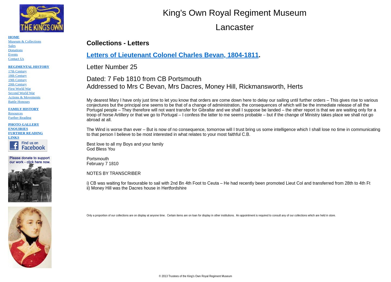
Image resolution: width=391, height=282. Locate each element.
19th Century (17, 80)
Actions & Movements (24, 97)
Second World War (21, 93)
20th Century (17, 84)
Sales (11, 46)
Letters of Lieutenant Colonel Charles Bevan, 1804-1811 (173, 55)
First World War (19, 88)
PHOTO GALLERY (23, 124)
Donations (15, 50)
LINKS (13, 137)
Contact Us (16, 59)
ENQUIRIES (18, 129)
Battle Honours (19, 102)
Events (13, 54)
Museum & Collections (24, 41)
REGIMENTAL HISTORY (28, 67)
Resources (15, 113)
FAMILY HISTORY (23, 109)
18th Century (17, 75)
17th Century (17, 71)
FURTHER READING (25, 133)
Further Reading (19, 118)
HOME (13, 37)
